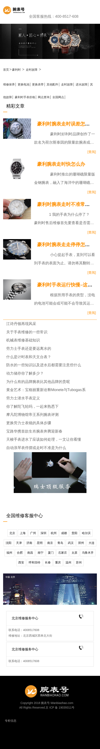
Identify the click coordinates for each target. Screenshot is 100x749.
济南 (29, 542)
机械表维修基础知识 (23, 340)
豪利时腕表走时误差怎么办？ (68, 124)
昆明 (40, 542)
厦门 (51, 552)
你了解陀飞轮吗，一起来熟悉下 (32, 406)
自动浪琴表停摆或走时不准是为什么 (36, 448)
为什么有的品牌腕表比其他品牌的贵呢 (38, 382)
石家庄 (62, 552)
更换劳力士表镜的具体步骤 (28, 423)
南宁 (40, 552)
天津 (19, 542)
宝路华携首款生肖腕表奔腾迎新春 (34, 431)
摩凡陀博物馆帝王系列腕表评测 (32, 415)
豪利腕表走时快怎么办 (61, 164)
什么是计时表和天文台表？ (28, 357)
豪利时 (16, 69)
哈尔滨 (86, 533)
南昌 (30, 552)
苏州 (79, 562)
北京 (12, 533)
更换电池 (23, 84)
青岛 (60, 542)
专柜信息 (10, 720)
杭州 (54, 533)
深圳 (43, 533)
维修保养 (9, 84)
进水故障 (81, 84)
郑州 (81, 542)
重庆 (58, 562)
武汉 (71, 542)
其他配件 (52, 84)
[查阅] (92, 152)
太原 (74, 552)
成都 (64, 533)
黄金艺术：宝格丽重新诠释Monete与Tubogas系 (46, 390)
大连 (91, 542)
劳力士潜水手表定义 (23, 398)
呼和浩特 (34, 562)
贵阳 (74, 533)
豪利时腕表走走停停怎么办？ (68, 244)
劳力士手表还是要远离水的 (28, 348)
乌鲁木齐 (88, 552)
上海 (23, 533)
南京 (50, 542)
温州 (68, 562)
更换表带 (38, 84)
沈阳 (8, 542)
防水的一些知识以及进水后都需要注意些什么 (43, 365)
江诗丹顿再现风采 (21, 324)
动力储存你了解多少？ (25, 373)
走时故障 (31, 69)
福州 (9, 552)
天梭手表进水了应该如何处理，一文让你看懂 (43, 439)
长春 (48, 562)
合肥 (20, 552)
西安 (21, 562)
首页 (6, 69)
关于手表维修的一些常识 (26, 332)
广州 (33, 533)
